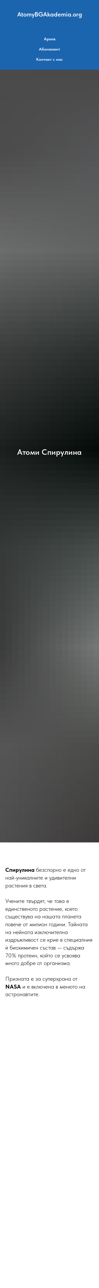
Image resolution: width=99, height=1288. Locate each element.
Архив (49, 38)
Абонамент (49, 49)
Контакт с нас (49, 59)
